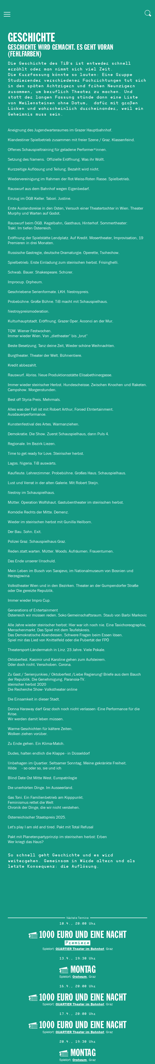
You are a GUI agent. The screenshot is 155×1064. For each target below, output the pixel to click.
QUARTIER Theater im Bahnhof (79, 948)
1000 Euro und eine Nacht (83, 934)
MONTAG (82, 969)
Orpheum (79, 976)
